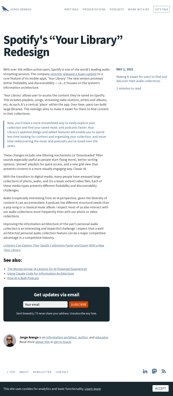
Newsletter (42, 372)
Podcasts (117, 9)
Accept (160, 388)
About (24, 372)
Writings (72, 9)
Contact (62, 372)
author (83, 337)
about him (42, 342)
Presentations (94, 9)
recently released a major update (73, 74)
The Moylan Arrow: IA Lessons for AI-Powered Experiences (47, 269)
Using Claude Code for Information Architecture (40, 273)
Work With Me (138, 9)
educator (101, 337)
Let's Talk (161, 9)
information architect (61, 337)
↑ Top (11, 372)
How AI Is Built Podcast (23, 278)
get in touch (62, 342)
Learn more (93, 389)
